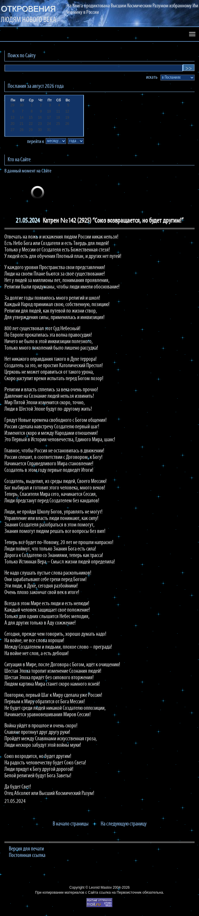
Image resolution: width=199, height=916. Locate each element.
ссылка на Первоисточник (120, 892)
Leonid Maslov (100, 887)
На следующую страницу (124, 824)
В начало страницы (71, 824)
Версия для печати (26, 849)
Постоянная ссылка (27, 855)
